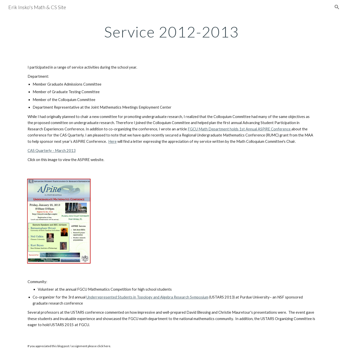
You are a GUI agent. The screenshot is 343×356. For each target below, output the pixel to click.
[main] (171, 31)
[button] (337, 7)
